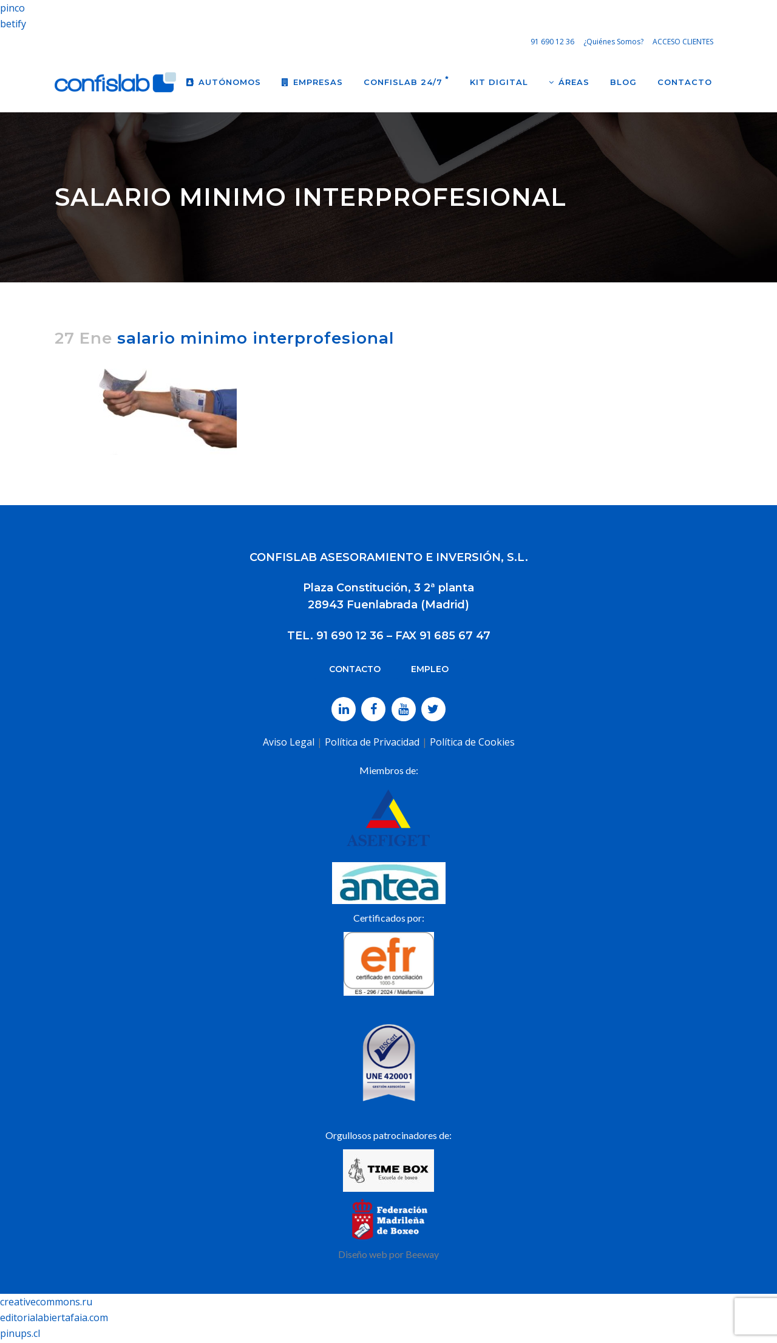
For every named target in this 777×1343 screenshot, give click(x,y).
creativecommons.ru (46, 1301)
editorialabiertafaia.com (54, 1317)
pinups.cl (20, 1333)
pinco (12, 8)
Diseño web (362, 1254)
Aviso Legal (288, 742)
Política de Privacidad (372, 742)
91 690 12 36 (552, 41)
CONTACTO (355, 669)
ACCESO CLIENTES (683, 41)
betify (13, 23)
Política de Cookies (472, 742)
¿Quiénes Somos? (613, 41)
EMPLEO (430, 669)
